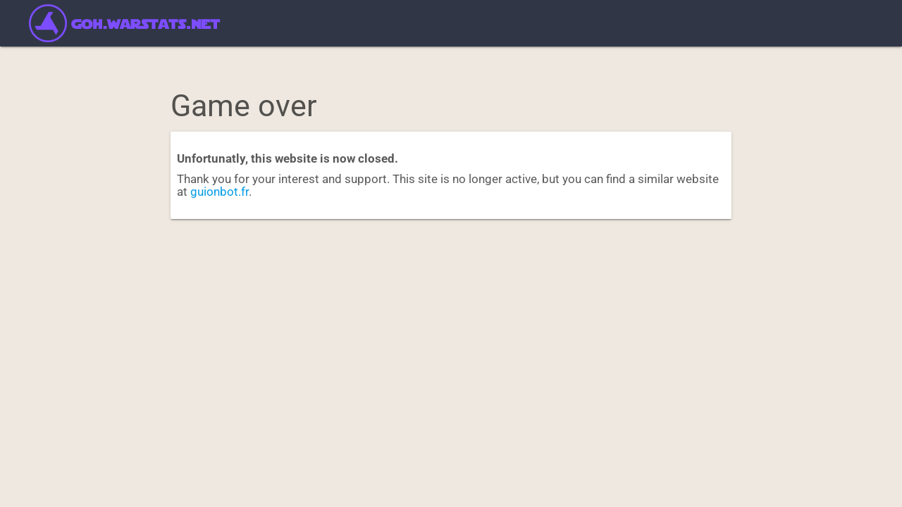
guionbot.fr (219, 191)
